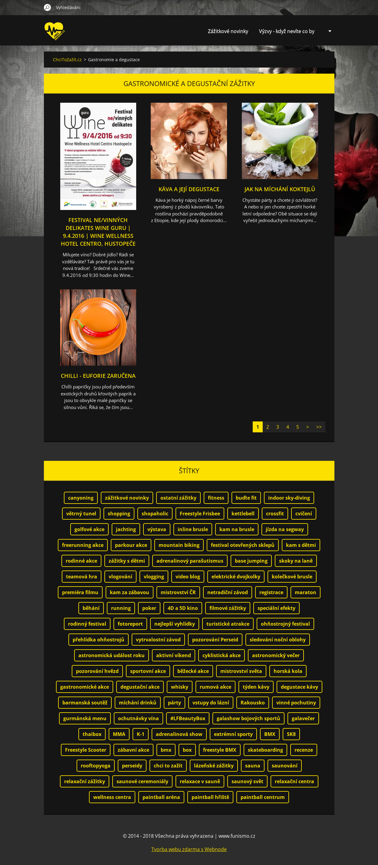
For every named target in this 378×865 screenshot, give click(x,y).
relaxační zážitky (84, 781)
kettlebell (243, 513)
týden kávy (256, 687)
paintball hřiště (210, 797)
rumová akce (215, 687)
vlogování (120, 576)
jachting (126, 529)
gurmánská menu (85, 718)
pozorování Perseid (215, 639)
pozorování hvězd (97, 671)
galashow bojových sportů (248, 718)
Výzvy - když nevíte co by (286, 31)
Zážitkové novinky (228, 31)
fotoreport (130, 623)
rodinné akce (81, 560)
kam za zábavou (129, 592)
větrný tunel (81, 513)
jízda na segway (285, 529)
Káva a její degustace (189, 189)
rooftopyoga (95, 765)
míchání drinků (137, 702)
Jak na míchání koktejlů (280, 189)
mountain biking (179, 545)
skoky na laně (296, 560)
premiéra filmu (80, 592)
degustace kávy (299, 687)
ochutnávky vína (138, 718)
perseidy (132, 765)
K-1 (140, 734)
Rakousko (253, 702)
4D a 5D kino (183, 608)
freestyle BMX (219, 750)
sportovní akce (148, 671)
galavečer (303, 718)
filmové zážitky (227, 608)
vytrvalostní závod (158, 639)
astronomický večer (276, 655)
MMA (119, 734)
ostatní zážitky (178, 497)
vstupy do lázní (210, 702)
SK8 (291, 734)
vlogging (154, 576)
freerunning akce (83, 545)
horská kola (288, 671)
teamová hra (81, 576)
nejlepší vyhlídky (174, 623)
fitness (216, 497)
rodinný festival (87, 623)
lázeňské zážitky (214, 765)
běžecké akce (193, 671)
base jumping (251, 560)
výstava (156, 529)
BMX (269, 734)
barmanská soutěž (84, 702)
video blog (188, 576)
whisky (179, 687)
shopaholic (155, 513)
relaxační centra (294, 781)
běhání (91, 608)
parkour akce (131, 545)
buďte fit (246, 497)
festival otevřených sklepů (242, 545)
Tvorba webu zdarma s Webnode (189, 849)
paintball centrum (263, 797)
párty (174, 702)
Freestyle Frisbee (200, 513)
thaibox (92, 734)
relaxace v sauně (200, 781)
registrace (271, 592)
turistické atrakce (227, 623)
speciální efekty (276, 608)
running (121, 608)
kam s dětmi (301, 545)
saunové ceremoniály (142, 781)
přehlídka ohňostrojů (98, 639)
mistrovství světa (241, 671)
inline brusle (193, 529)
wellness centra (112, 797)
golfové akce (89, 529)
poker (149, 608)
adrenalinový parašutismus (189, 560)
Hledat (47, 7)
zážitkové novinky (127, 497)
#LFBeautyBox (187, 718)
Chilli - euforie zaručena (98, 375)
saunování (284, 765)
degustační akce (139, 687)
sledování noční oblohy (278, 639)
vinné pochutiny (296, 702)
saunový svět (247, 781)
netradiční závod (227, 592)
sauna (252, 765)
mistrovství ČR (178, 592)
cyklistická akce (221, 655)
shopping (119, 513)
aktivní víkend (173, 655)
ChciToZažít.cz (67, 59)
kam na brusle (236, 529)
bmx (166, 750)
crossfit (275, 513)
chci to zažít (168, 765)
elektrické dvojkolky (236, 576)
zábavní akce (133, 750)
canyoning (81, 497)
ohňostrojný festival (285, 623)
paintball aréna (161, 797)
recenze (303, 750)
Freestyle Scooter (85, 750)
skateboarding (265, 750)
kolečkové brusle (292, 576)
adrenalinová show (179, 734)
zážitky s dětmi (127, 560)
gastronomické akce (84, 687)
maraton (305, 592)
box (187, 750)
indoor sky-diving (289, 497)
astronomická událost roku (111, 655)
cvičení (303, 513)
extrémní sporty (233, 734)
